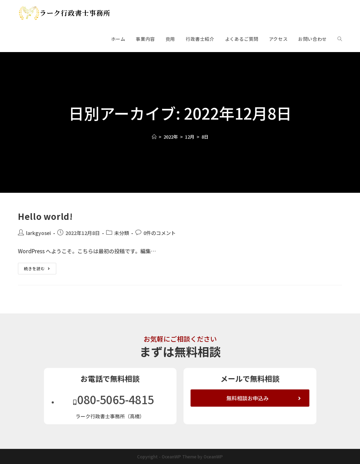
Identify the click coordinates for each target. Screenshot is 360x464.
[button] (250, 398)
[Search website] (339, 39)
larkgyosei (38, 232)
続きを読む (40, 267)
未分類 (121, 232)
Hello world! (45, 216)
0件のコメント (159, 232)
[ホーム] (154, 136)
